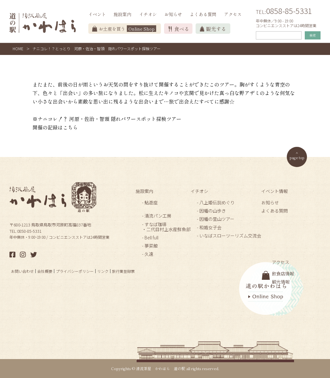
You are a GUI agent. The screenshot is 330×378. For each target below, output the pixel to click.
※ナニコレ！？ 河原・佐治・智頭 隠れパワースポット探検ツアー (106, 119)
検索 (312, 35)
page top (297, 157)
